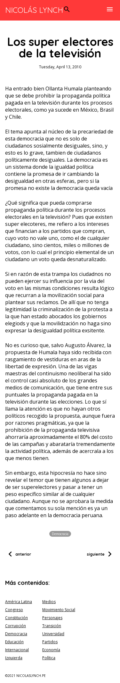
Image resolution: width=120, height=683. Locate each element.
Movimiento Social (58, 609)
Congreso (14, 609)
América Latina (18, 601)
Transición (51, 625)
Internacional (17, 650)
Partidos (50, 642)
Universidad (53, 633)
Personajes (52, 617)
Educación (14, 642)
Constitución (16, 617)
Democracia (60, 534)
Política (48, 658)
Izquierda (13, 658)
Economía (51, 650)
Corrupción (15, 625)
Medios (49, 601)
